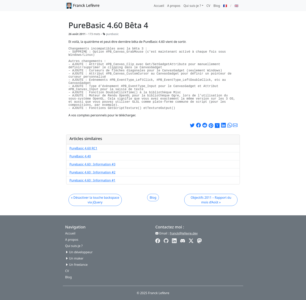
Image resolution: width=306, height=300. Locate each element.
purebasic (112, 34)
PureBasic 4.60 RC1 (83, 148)
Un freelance (78, 264)
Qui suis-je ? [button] (192, 6)
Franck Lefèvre (83, 6)
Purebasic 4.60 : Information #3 (92, 164)
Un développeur (81, 252)
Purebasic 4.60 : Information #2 (92, 172)
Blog (216, 6)
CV (208, 6)
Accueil (159, 6)
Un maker (76, 258)
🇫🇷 (225, 6)
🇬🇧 (236, 6)
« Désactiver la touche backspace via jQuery (95, 199)
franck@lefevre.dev (184, 233)
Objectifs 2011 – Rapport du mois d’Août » (211, 199)
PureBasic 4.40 (80, 156)
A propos (173, 6)
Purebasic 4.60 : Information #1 (92, 180)
